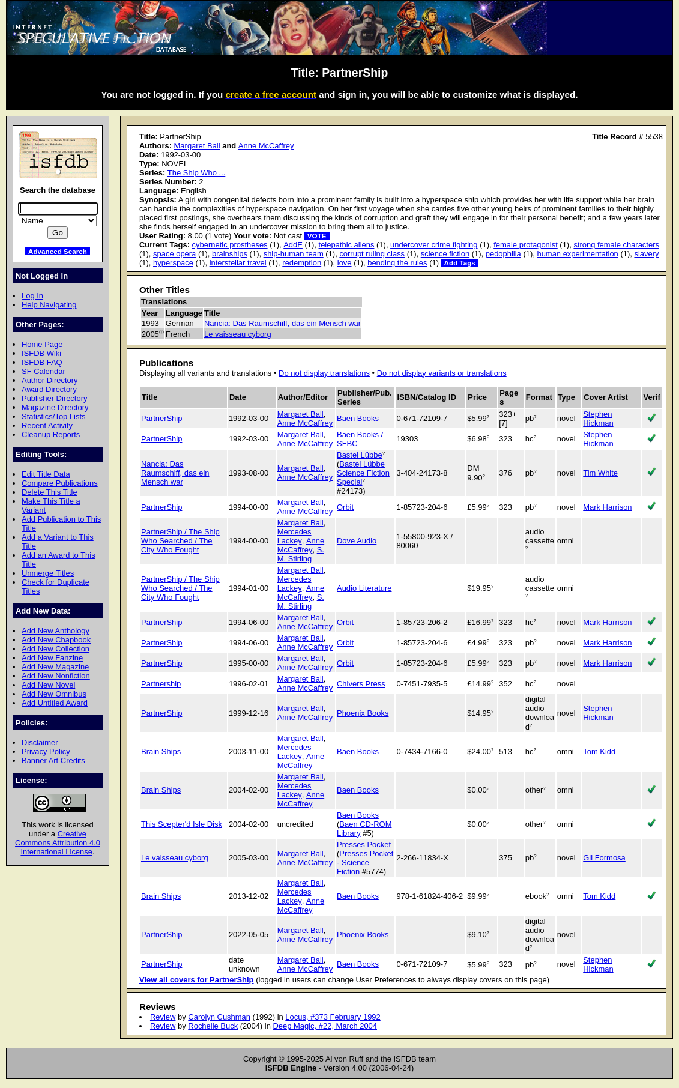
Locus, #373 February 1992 (332, 1016)
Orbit (345, 507)
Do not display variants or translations (442, 373)
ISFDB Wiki (41, 353)
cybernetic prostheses (230, 244)
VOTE (317, 236)
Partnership (161, 683)
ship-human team (294, 253)
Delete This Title (49, 492)
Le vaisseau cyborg (237, 334)
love (344, 262)
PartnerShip (161, 418)
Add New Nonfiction (56, 675)
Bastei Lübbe (359, 454)
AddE (293, 244)
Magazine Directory (55, 407)
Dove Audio (356, 540)
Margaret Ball (197, 145)
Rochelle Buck (213, 1025)
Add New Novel (48, 684)
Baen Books (358, 418)
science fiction (445, 253)
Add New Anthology (55, 630)
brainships (229, 253)
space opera (174, 253)
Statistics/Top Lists (54, 416)
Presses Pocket (364, 844)
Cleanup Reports (51, 434)
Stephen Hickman (598, 419)
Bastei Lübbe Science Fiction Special (363, 472)
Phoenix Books (362, 713)
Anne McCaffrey (266, 145)
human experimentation (577, 253)
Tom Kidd (599, 751)
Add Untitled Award (55, 702)
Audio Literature (364, 588)
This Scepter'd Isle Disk (181, 824)
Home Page (42, 344)
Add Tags (459, 263)
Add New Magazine (55, 666)
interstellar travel (238, 262)
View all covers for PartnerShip (196, 979)
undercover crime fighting (433, 244)
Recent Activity (47, 425)
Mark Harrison (607, 507)
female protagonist (525, 244)
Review (162, 1016)
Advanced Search (57, 251)
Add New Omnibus (54, 693)
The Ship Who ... (196, 172)
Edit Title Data (46, 474)
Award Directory (49, 389)
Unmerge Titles (48, 573)
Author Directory (50, 380)
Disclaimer (40, 742)
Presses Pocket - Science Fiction (365, 862)
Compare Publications (60, 483)
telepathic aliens (347, 244)
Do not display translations (324, 373)
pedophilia (503, 253)
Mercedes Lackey (294, 536)
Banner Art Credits (53, 760)
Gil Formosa (604, 857)
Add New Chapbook (56, 639)
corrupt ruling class (372, 253)
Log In (32, 295)
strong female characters (616, 244)
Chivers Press (361, 683)
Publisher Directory (54, 398)
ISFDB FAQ (42, 362)
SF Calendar (43, 371)
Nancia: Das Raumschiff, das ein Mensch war (282, 323)
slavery (646, 253)
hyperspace (173, 262)
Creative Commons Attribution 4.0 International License (57, 842)
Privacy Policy (46, 751)
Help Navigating (49, 304)
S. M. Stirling (300, 554)
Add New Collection (55, 648)
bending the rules (397, 262)
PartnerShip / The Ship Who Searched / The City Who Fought (180, 540)
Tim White (600, 472)
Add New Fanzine (52, 657)
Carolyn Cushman (219, 1016)
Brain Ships (161, 751)
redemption (301, 262)
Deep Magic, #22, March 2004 (325, 1025)
